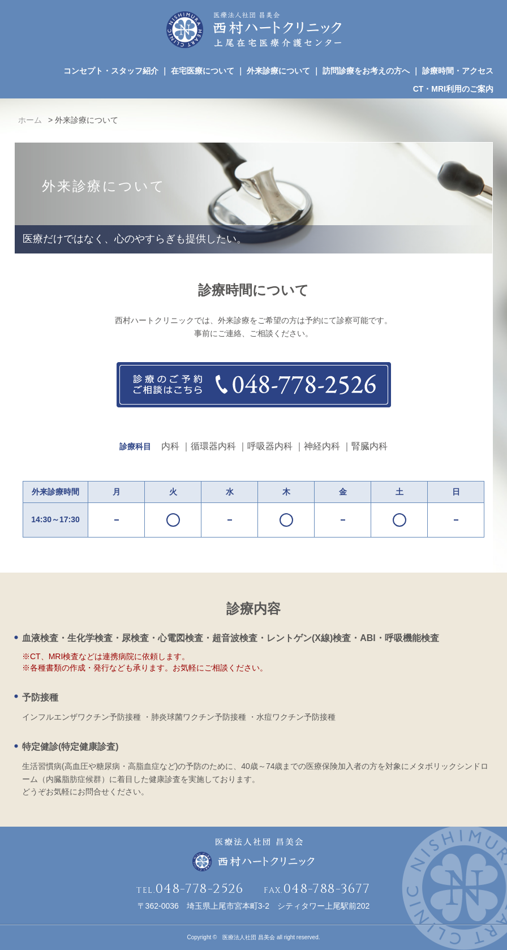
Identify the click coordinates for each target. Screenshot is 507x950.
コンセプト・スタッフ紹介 (110, 70)
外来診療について (278, 70)
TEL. (189, 890)
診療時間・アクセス (457, 70)
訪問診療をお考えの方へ (366, 70)
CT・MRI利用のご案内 (453, 88)
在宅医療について (202, 70)
